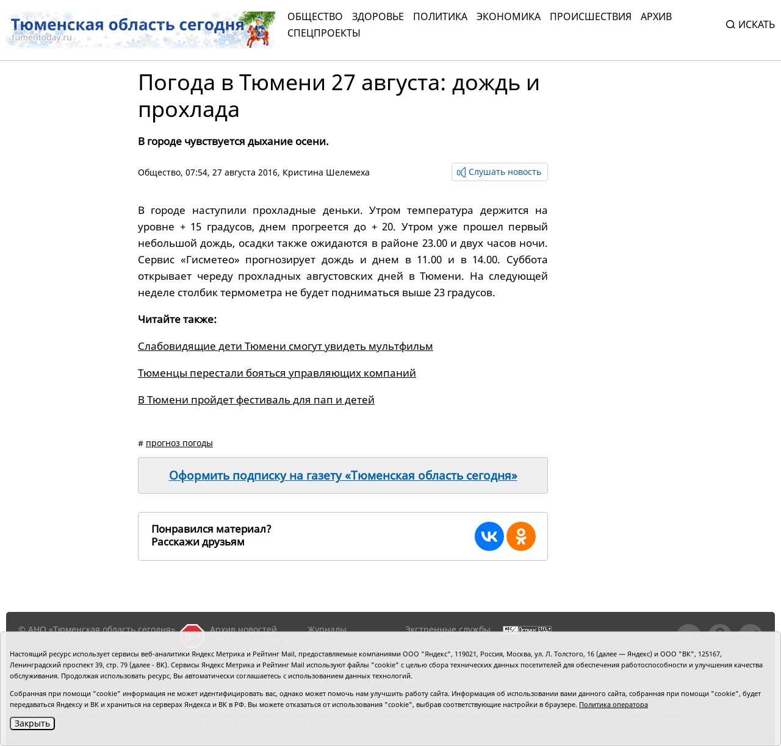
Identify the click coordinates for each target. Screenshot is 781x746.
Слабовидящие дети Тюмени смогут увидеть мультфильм (285, 346)
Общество (315, 16)
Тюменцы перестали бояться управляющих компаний (277, 373)
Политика (440, 16)
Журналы (327, 629)
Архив (656, 16)
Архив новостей (243, 629)
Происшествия (591, 16)
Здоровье (378, 16)
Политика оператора (613, 704)
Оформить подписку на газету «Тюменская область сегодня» (343, 475)
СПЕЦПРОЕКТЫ (324, 33)
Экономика (509, 16)
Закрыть (32, 723)
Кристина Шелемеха (326, 172)
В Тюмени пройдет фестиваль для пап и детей (256, 400)
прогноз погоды (179, 443)
